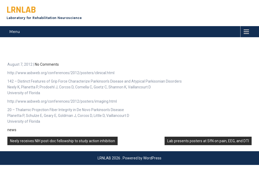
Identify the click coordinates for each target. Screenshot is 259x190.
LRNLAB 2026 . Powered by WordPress (129, 146)
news (11, 117)
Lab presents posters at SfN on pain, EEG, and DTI (208, 128)
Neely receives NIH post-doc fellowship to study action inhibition (62, 128)
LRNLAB (21, 10)
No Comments (47, 52)
